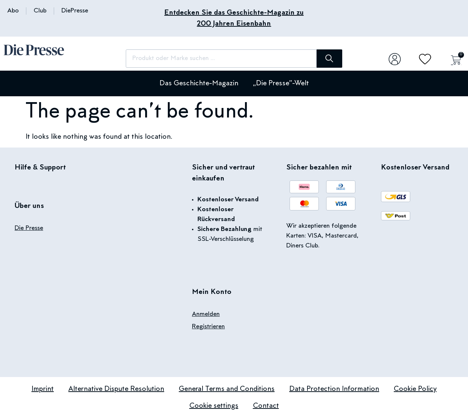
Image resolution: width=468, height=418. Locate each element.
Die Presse (29, 228)
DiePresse (74, 11)
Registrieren (208, 327)
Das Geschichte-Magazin (198, 83)
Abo (13, 11)
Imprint (42, 389)
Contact (266, 406)
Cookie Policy (415, 389)
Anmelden (206, 314)
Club (40, 11)
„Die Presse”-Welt (281, 83)
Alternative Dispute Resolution (116, 389)
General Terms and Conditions (227, 389)
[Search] (329, 58)
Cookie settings (213, 406)
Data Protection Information (334, 389)
